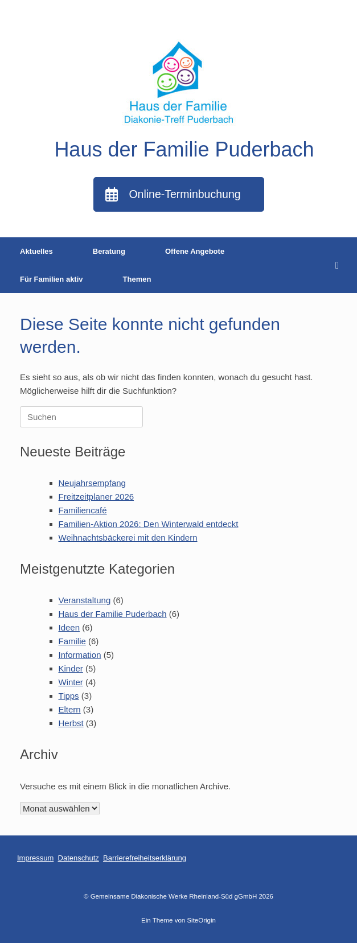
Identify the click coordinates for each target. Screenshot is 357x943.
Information (80, 655)
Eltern (70, 709)
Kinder (71, 668)
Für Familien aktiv (51, 279)
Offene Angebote (194, 251)
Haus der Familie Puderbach (113, 614)
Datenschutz (78, 858)
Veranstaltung (85, 600)
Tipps (69, 696)
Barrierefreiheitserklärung (144, 858)
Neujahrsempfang (92, 483)
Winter (71, 682)
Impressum (35, 858)
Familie (72, 641)
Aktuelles (36, 251)
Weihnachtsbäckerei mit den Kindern (128, 537)
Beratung (109, 251)
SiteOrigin (201, 920)
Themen (137, 279)
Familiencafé (83, 510)
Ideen (69, 627)
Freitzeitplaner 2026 (96, 496)
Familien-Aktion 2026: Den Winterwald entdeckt (149, 524)
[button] (340, 265)
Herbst (71, 723)
